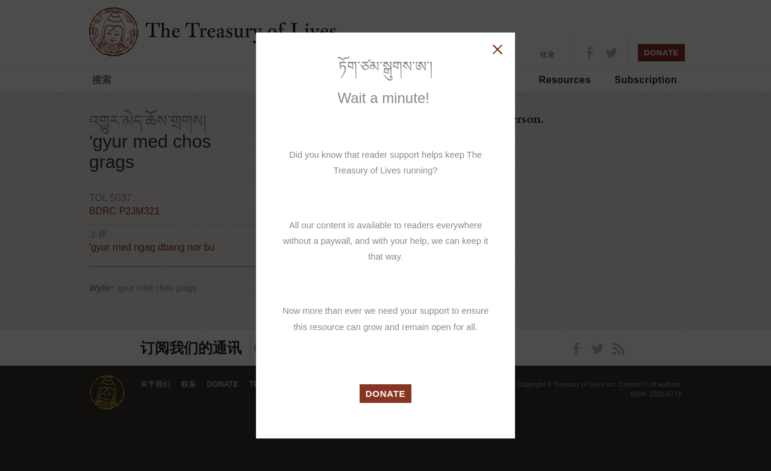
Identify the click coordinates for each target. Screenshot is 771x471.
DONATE (386, 393)
